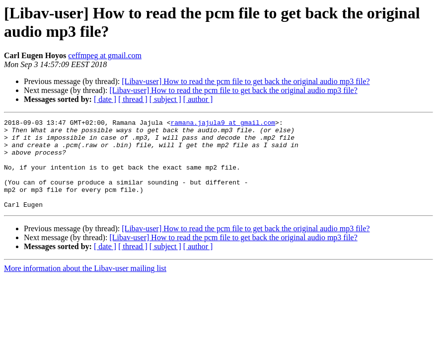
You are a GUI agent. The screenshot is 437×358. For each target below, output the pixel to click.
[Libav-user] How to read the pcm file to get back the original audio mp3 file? (245, 81)
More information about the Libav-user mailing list (85, 286)
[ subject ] (165, 99)
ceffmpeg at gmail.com (105, 55)
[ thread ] (132, 99)
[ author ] (198, 99)
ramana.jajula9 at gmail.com (222, 123)
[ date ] (105, 99)
